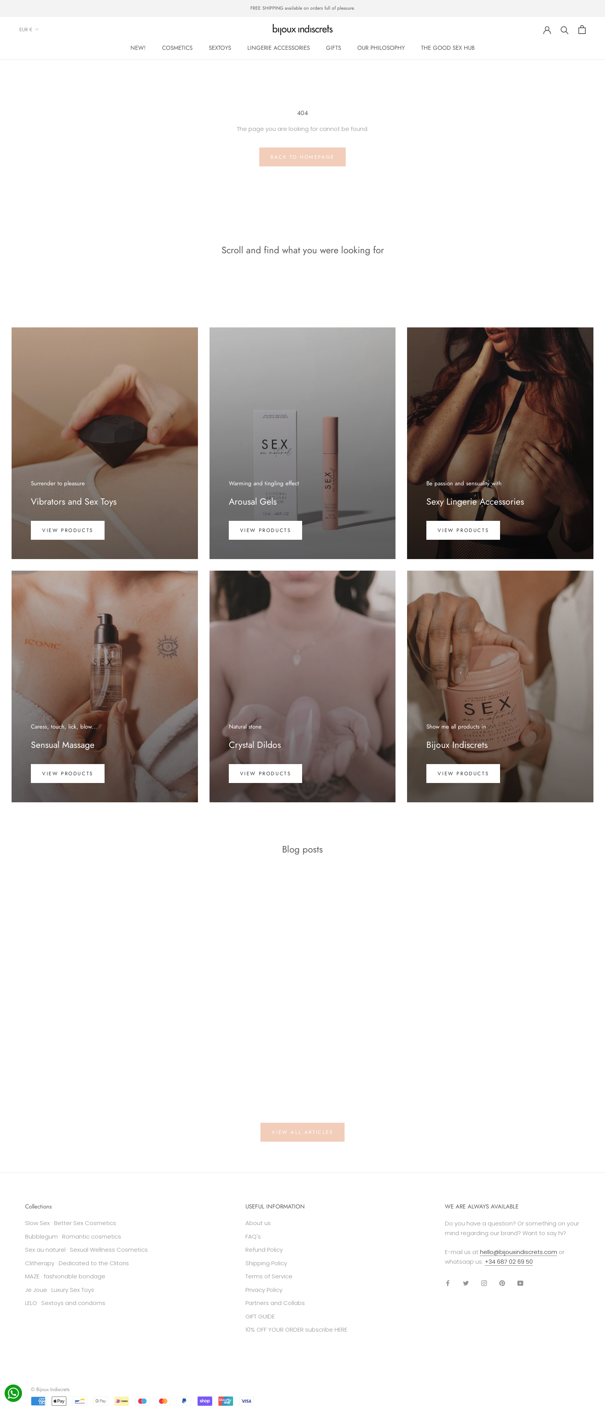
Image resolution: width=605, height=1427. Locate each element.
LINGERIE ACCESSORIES (278, 48)
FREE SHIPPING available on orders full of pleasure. (302, 8)
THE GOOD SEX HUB (448, 48)
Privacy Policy (263, 1290)
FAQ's (253, 1236)
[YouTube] (520, 1283)
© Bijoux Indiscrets (50, 1389)
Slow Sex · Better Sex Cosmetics (70, 1223)
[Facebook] (448, 1283)
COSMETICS (177, 48)
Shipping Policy (266, 1263)
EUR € (29, 29)
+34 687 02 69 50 (509, 1262)
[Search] (565, 29)
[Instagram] (484, 1283)
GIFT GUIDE (260, 1316)
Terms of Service (268, 1276)
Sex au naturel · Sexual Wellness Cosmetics (86, 1250)
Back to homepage (302, 157)
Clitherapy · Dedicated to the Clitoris (77, 1263)
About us (258, 1223)
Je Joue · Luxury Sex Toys (59, 1290)
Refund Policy (264, 1250)
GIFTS (333, 48)
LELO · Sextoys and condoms (65, 1303)
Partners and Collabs (275, 1303)
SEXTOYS (220, 48)
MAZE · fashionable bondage (65, 1276)
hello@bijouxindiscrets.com (518, 1252)
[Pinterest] (502, 1283)
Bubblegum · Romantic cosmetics (73, 1236)
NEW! (138, 48)
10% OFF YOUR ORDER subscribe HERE (296, 1329)
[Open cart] (582, 29)
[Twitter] (466, 1283)
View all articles (302, 1132)
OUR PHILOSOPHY (381, 48)
